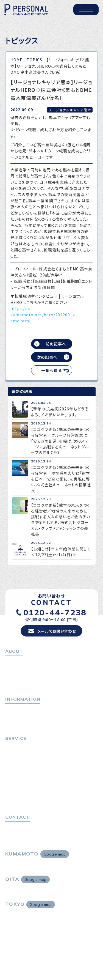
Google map (55, 854)
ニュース (12, 723)
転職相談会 (17, 762)
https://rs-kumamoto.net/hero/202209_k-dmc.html (43, 315)
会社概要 (15, 675)
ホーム (11, 661)
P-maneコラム (19, 716)
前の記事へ (56, 344)
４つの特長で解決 (22, 793)
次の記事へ (47, 357)
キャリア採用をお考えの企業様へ (34, 778)
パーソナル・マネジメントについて (35, 668)
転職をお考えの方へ (23, 747)
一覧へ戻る (51, 370)
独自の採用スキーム (25, 801)
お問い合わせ (17, 826)
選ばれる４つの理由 (25, 786)
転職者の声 (17, 770)
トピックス (14, 708)
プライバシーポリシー (24, 834)
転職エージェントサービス (30, 755)
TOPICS (34, 59)
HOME (16, 59)
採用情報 (15, 683)
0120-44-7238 (55, 612)
